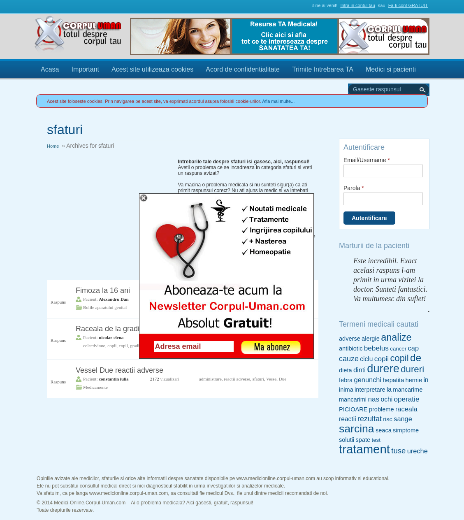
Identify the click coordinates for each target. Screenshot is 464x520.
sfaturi (258, 378)
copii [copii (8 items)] (381, 359)
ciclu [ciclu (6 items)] (366, 358)
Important (85, 69)
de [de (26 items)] (415, 357)
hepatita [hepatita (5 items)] (393, 380)
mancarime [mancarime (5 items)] (407, 389)
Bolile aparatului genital (105, 307)
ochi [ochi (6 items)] (386, 399)
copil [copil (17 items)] (399, 358)
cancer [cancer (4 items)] (398, 349)
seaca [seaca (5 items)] (384, 430)
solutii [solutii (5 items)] (346, 439)
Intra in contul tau (357, 5)
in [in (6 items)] (425, 379)
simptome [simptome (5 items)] (406, 430)
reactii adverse (237, 378)
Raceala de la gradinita (113, 329)
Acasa (50, 69)
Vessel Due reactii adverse (119, 370)
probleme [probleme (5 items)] (381, 409)
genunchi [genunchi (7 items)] (368, 379)
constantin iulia (113, 378)
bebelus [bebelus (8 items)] (376, 348)
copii (111, 345)
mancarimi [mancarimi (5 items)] (353, 399)
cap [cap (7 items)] (413, 348)
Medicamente (95, 387)
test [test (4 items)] (375, 440)
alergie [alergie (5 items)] (371, 338)
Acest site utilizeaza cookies (152, 69)
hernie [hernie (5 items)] (414, 380)
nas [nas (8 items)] (373, 399)
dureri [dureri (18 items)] (412, 369)
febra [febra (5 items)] (346, 380)
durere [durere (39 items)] (383, 368)
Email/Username (366, 160)
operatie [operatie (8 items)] (406, 399)
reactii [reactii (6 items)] (347, 419)
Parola (353, 188)
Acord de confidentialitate (243, 69)
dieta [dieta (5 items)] (345, 370)
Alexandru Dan (113, 299)
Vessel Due (276, 378)
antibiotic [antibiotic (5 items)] (350, 348)
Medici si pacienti (391, 69)
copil (123, 345)
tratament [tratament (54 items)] (364, 449)
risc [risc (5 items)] (387, 419)
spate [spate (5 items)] (363, 439)
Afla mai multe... (278, 101)
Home (53, 146)
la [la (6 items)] (389, 389)
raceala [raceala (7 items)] (406, 409)
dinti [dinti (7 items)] (359, 370)
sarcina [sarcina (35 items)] (356, 428)
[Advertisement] (108, 210)
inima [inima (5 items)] (346, 389)
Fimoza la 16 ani (103, 290)
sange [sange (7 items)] (403, 418)
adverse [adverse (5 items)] (349, 338)
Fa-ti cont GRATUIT (408, 5)
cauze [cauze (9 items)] (349, 359)
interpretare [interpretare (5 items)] (370, 389)
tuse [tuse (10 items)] (398, 450)
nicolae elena (111, 337)
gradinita (138, 345)
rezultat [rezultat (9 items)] (369, 419)
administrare (210, 378)
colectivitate (94, 345)
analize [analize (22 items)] (396, 337)
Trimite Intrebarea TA (322, 69)
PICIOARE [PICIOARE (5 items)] (353, 409)
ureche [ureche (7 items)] (417, 451)
